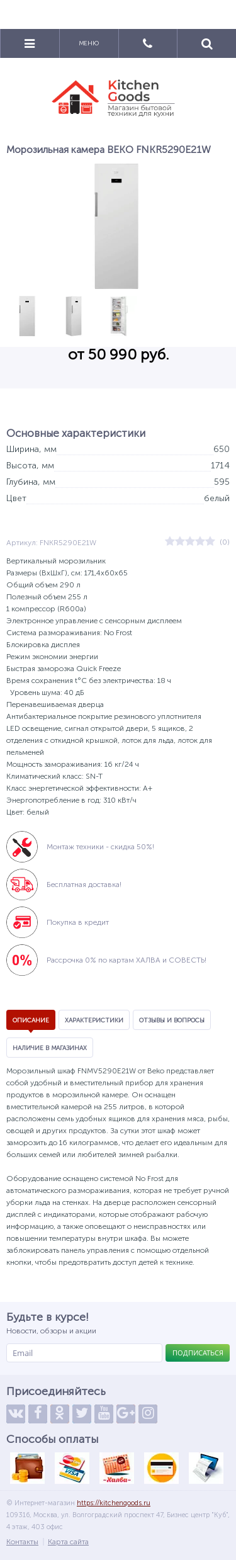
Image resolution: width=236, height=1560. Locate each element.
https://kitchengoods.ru (113, 1503)
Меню (89, 43)
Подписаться (197, 1352)
